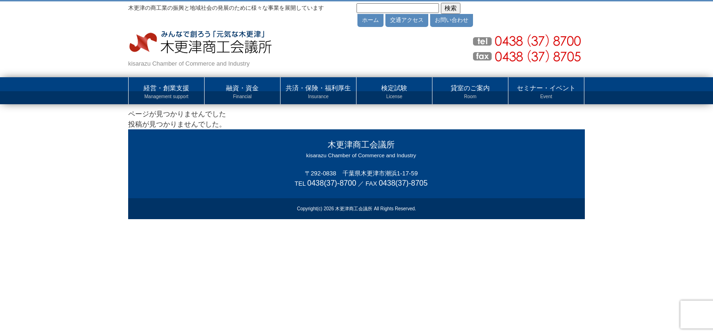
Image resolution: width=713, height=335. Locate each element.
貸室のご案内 (470, 92)
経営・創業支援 (166, 92)
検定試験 (394, 92)
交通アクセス (407, 20)
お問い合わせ (451, 20)
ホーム (370, 20)
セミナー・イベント (546, 92)
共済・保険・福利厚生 (318, 92)
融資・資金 (242, 92)
